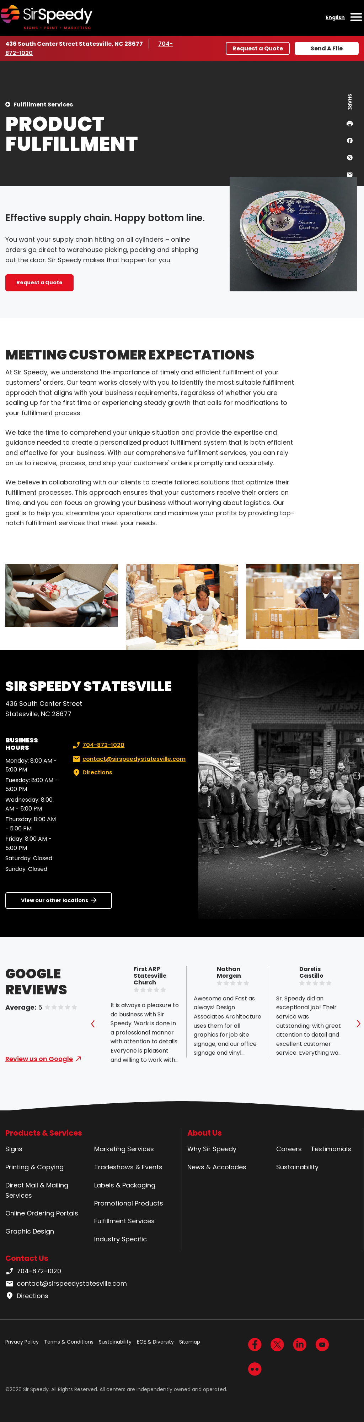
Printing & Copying (34, 1167)
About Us (204, 1133)
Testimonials (331, 1148)
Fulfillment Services (43, 104)
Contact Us (26, 1258)
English (335, 17)
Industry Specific (120, 1239)
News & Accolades (216, 1167)
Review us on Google (39, 1058)
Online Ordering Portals (41, 1213)
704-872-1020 (97, 745)
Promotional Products (128, 1203)
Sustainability (297, 1167)
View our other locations (54, 900)
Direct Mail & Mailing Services (36, 1190)
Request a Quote (257, 48)
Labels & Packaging (124, 1185)
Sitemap (189, 1341)
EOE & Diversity (155, 1341)
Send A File (327, 48)
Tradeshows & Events (128, 1167)
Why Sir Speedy (211, 1148)
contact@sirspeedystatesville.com (128, 759)
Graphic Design (29, 1231)
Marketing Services (124, 1148)
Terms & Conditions (68, 1341)
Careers (289, 1148)
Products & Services (43, 1133)
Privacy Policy (22, 1341)
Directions (91, 772)
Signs (13, 1148)
